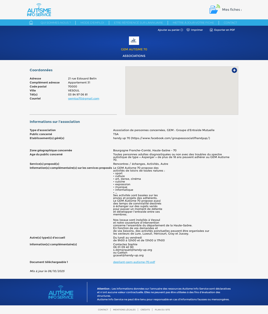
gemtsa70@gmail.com (83, 98)
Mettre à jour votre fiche (193, 22)
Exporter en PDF (224, 29)
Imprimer (197, 29)
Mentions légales (124, 309)
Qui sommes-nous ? (56, 22)
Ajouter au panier (169, 29)
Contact (230, 22)
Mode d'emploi (92, 22)
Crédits (145, 309)
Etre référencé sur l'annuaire (138, 22)
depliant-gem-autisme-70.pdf (134, 262)
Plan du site (162, 309)
